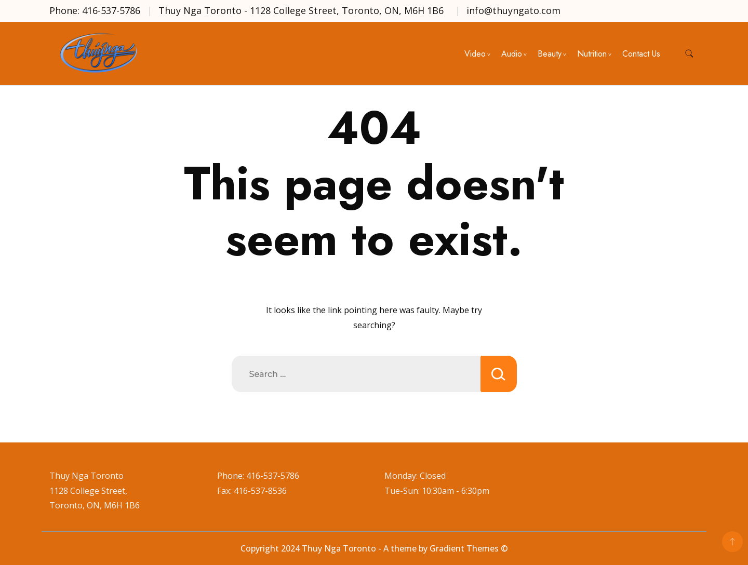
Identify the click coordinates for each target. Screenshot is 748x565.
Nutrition (592, 54)
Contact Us (641, 54)
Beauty (550, 54)
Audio (511, 54)
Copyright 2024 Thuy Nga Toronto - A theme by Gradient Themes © (374, 548)
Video (475, 54)
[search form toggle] (689, 53)
